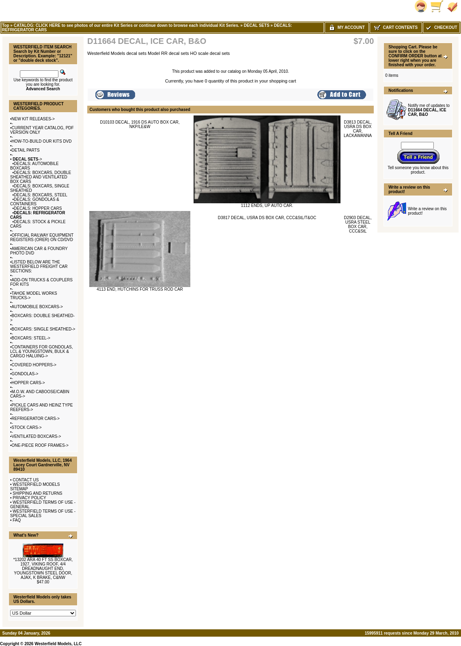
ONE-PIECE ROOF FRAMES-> (40, 445)
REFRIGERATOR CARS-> (36, 418)
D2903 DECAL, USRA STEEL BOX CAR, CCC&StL (357, 224)
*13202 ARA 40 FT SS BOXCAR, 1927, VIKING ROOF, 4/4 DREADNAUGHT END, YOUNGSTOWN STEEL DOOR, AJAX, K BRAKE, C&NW (43, 568)
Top (5, 25)
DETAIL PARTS (26, 150)
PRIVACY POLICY (29, 498)
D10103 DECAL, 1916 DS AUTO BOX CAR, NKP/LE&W (139, 124)
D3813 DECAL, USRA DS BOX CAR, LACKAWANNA (358, 129)
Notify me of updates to (429, 110)
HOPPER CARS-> (28, 383)
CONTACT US (26, 480)
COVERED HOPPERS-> (34, 365)
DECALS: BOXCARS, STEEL (40, 195)
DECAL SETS (256, 25)
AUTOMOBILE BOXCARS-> (37, 307)
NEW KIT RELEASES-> (33, 119)
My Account (347, 27)
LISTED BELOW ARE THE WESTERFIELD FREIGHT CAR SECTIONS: (39, 266)
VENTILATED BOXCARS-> (36, 436)
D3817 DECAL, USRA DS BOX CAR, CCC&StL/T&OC (267, 217)
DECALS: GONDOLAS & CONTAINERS (34, 201)
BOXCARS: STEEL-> (31, 338)
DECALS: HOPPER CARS (38, 208)
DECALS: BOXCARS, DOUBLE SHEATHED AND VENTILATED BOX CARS (40, 177)
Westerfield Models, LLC (58, 644)
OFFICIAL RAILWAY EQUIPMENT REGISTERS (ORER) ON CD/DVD (41, 237)
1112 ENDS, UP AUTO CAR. (267, 205)
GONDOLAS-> (25, 374)
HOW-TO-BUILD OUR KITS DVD (42, 141)
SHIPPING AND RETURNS (37, 493)
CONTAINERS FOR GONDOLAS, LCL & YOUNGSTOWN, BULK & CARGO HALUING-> (41, 351)
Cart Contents (396, 27)
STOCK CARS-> (27, 427)
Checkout (441, 27)
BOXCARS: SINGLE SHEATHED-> (43, 329)
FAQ (17, 520)
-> (27, 159)
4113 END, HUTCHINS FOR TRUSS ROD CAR (140, 289)
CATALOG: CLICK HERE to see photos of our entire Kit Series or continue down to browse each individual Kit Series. (126, 25)
